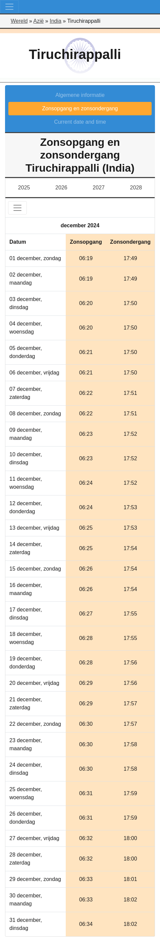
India (55, 21)
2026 (61, 187)
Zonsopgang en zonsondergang (80, 108)
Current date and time (80, 122)
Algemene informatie (80, 95)
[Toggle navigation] (9, 6)
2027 (99, 187)
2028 (136, 187)
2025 (24, 187)
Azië (38, 21)
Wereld (19, 21)
